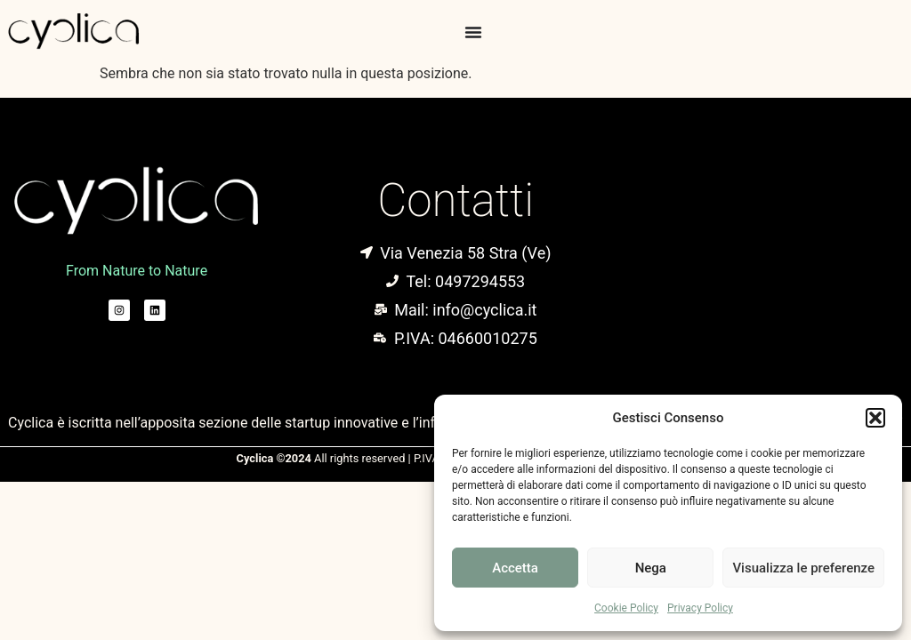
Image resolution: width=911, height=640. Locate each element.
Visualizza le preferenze (803, 568)
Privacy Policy (700, 608)
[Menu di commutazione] (473, 32)
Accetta (515, 568)
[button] (875, 418)
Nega (650, 568)
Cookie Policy (626, 608)
